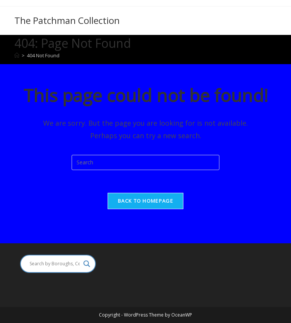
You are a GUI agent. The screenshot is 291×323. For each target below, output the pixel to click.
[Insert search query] (145, 162)
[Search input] (55, 263)
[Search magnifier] (86, 263)
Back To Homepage (145, 200)
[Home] (16, 55)
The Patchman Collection (67, 20)
